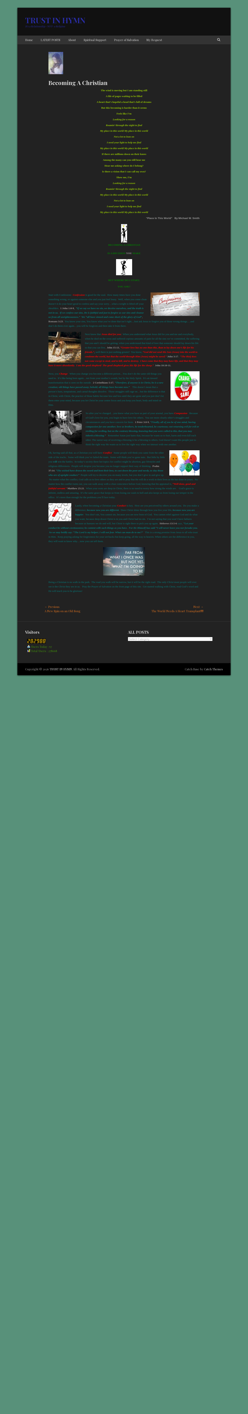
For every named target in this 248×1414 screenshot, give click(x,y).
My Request (154, 40)
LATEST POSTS (50, 40)
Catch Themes (213, 669)
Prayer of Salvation (126, 40)
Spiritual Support (95, 40)
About (72, 40)
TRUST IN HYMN (55, 20)
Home (29, 40)
